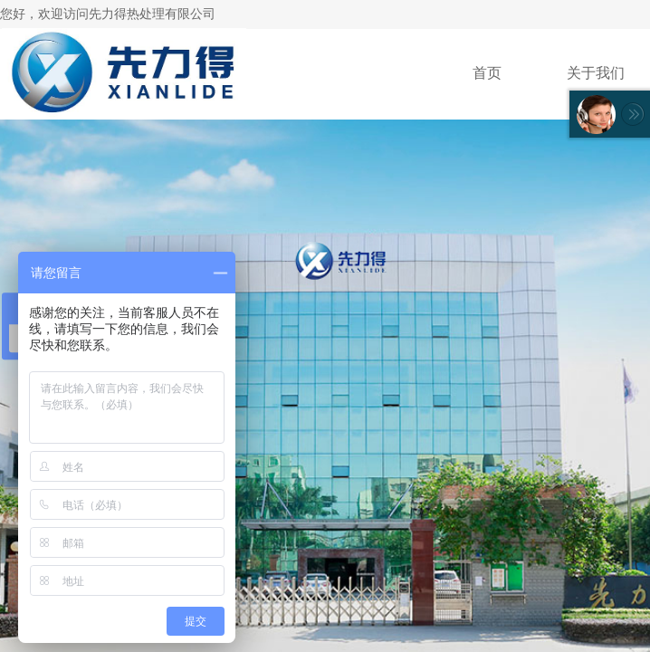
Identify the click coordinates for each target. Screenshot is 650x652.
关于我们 (596, 73)
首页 (487, 73)
